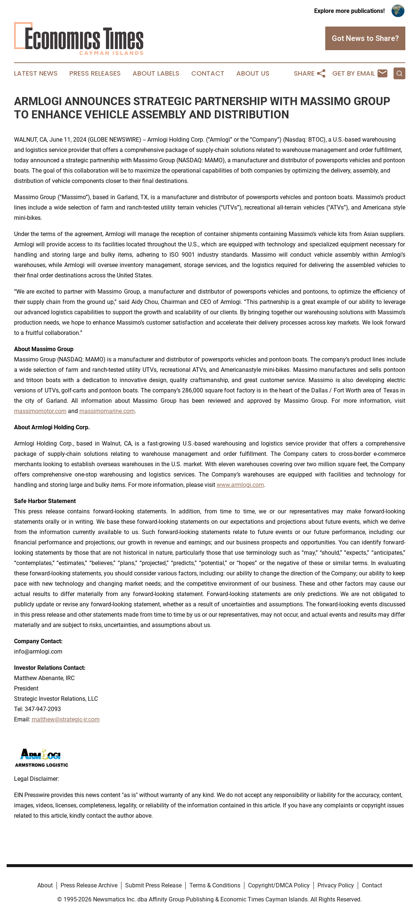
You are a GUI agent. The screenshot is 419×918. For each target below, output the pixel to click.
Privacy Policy (335, 885)
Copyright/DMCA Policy (279, 885)
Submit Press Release (153, 885)
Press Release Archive (89, 885)
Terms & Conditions (214, 885)
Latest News (36, 73)
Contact (207, 73)
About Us (252, 73)
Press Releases (95, 73)
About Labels (156, 73)
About (45, 885)
